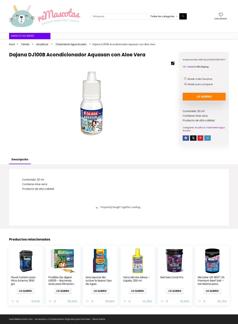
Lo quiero (204, 97)
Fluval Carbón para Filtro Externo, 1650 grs (23, 280)
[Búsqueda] (183, 16)
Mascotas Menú (22, 36)
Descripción (20, 159)
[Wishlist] (221, 15)
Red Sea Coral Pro (171, 277)
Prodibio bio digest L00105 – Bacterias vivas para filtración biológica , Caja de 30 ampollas (61, 283)
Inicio (12, 44)
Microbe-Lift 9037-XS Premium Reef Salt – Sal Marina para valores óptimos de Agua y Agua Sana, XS (211, 285)
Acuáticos (42, 44)
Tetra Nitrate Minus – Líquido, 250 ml (136, 279)
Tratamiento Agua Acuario (71, 44)
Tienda (25, 44)
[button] (172, 63)
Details (190, 66)
